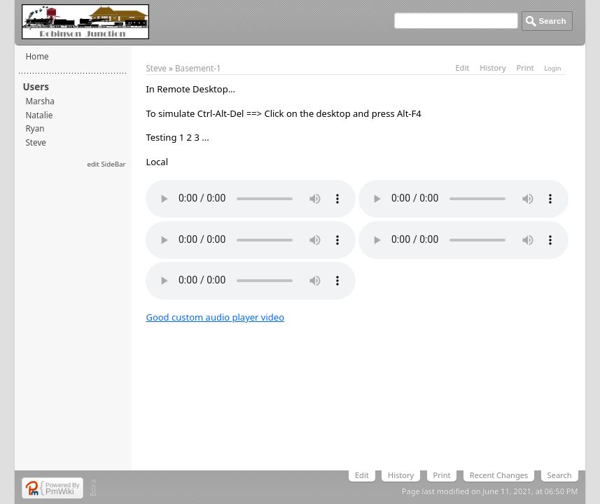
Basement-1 (198, 68)
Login (552, 68)
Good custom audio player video (215, 317)
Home (36, 56)
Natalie (39, 114)
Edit (462, 67)
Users (35, 86)
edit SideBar (106, 164)
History (492, 67)
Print (524, 67)
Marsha (39, 100)
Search (559, 475)
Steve (35, 142)
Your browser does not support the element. (251, 199)
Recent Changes (499, 475)
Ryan (34, 128)
